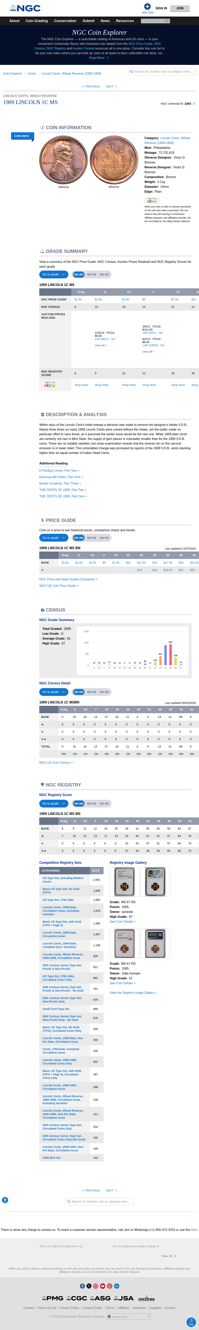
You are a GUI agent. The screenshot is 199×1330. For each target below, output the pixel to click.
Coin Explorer (12, 73)
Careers (28, 1308)
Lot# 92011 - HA (152, 332)
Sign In (161, 8)
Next (112, 86)
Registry (22, 179)
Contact (170, 1308)
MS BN (78, 274)
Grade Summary (16, 144)
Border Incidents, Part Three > (60, 483)
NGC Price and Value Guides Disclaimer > (68, 579)
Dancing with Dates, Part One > (61, 477)
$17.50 (168, 562)
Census (23, 170)
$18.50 (168, 570)
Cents (32, 73)
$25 (192, 570)
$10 (194, 299)
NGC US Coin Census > (56, 762)
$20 (181, 562)
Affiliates (123, 1308)
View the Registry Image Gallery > (133, 992)
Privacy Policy (69, 1308)
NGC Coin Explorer (99, 32)
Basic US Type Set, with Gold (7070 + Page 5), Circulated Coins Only (62, 1074)
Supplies (155, 1308)
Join (179, 8)
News (105, 21)
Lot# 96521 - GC (105, 339)
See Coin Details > (123, 921)
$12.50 (141, 562)
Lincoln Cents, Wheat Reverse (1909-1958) (71, 73)
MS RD (104, 274)
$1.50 (78, 299)
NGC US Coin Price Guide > (58, 585)
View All (169, 1256)
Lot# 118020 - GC (153, 345)
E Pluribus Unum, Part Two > (59, 470)
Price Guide (19, 161)
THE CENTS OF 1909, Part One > (63, 496)
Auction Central (83, 48)
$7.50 (174, 299)
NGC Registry (56, 48)
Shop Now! (81, 385)
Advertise (139, 1308)
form (194, 1229)
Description (19, 153)
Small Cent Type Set (56, 1009)
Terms (110, 1308)
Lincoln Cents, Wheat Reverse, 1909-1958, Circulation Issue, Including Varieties (63, 1100)
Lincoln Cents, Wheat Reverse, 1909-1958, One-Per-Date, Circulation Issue (63, 1114)
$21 (181, 570)
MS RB (91, 274)
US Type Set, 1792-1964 (58, 899)
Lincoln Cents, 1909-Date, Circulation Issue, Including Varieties (61, 911)
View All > (101, 345)
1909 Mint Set (51, 1157)
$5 (144, 299)
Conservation (65, 21)
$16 (154, 570)
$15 (154, 562)
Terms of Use (47, 1308)
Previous (90, 86)
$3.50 (125, 299)
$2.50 (98, 299)
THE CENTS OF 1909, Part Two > (62, 490)
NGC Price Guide (140, 43)
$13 (139, 570)
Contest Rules (92, 1308)
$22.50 (194, 562)
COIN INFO (21, 136)
